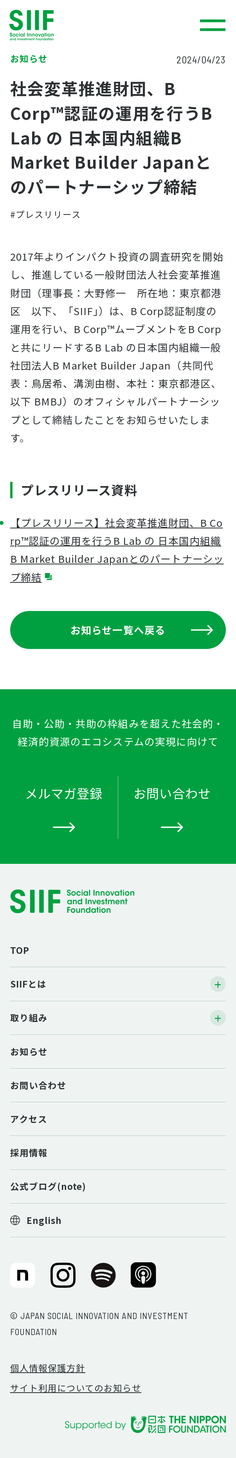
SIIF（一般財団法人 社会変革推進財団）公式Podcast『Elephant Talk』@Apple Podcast (143, 1280)
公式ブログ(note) (48, 1186)
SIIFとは (28, 983)
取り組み (29, 1017)
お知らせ (29, 1051)
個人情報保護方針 (47, 1367)
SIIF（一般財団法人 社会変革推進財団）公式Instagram (63, 1280)
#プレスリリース (45, 214)
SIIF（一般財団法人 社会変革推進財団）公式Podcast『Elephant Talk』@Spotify (103, 1280)
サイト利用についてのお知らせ (75, 1387)
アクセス (28, 1118)
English (44, 1220)
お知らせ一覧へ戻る (141, 629)
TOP (19, 950)
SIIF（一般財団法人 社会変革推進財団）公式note (20, 1280)
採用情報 (29, 1152)
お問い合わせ (38, 1085)
